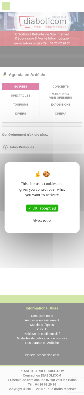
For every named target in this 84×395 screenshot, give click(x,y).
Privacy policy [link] (42, 220)
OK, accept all (42, 207)
